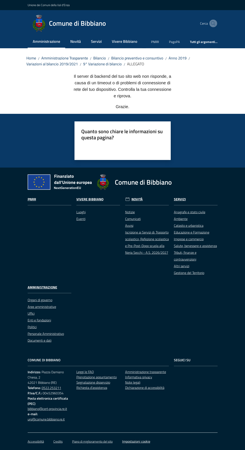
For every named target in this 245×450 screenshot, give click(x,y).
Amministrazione (42, 287)
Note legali (132, 382)
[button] (212, 23)
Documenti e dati (39, 340)
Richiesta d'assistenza (91, 387)
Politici (32, 326)
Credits (58, 441)
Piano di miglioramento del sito (92, 441)
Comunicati (133, 218)
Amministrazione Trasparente (64, 58)
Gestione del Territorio (189, 272)
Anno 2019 (178, 58)
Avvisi (129, 225)
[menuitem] (46, 41)
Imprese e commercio (189, 239)
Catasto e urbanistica (188, 225)
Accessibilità (36, 441)
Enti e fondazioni (39, 320)
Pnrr (32, 199)
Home (31, 58)
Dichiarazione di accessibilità (144, 387)
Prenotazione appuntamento (96, 377)
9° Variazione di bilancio (102, 64)
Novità (137, 199)
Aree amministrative (42, 306)
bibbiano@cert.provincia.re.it (47, 408)
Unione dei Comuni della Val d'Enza (49, 5)
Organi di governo (40, 299)
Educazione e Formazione (191, 232)
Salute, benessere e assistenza (195, 245)
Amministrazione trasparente (145, 371)
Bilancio (99, 58)
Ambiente (181, 218)
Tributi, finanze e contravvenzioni (185, 256)
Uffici (31, 313)
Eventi (80, 218)
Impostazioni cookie (136, 441)
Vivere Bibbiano (89, 199)
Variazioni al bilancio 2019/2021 (52, 64)
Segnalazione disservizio (93, 382)
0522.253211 (51, 387)
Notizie (130, 212)
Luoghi (81, 212)
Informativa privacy (138, 377)
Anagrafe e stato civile (189, 212)
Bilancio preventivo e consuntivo (137, 58)
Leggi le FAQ (85, 371)
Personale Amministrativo (46, 333)
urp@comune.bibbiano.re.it (46, 419)
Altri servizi (181, 266)
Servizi (180, 199)
